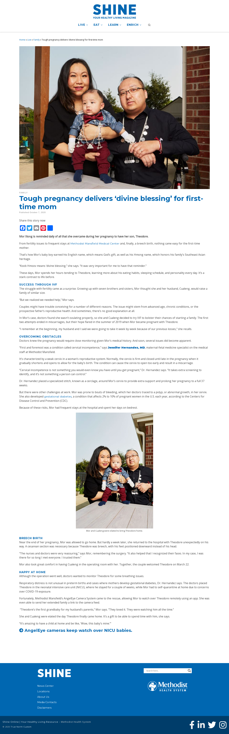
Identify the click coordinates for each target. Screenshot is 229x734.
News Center (45, 685)
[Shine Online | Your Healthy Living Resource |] (114, 10)
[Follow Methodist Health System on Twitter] (212, 725)
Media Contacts (46, 702)
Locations (43, 691)
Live (29, 39)
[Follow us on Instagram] (222, 725)
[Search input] (166, 670)
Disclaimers (44, 707)
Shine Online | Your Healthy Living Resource (30, 721)
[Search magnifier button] (189, 670)
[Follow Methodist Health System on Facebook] (191, 725)
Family (36, 39)
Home (22, 39)
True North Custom (21, 727)
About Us (43, 696)
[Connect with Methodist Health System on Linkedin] (201, 725)
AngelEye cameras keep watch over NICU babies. (78, 630)
